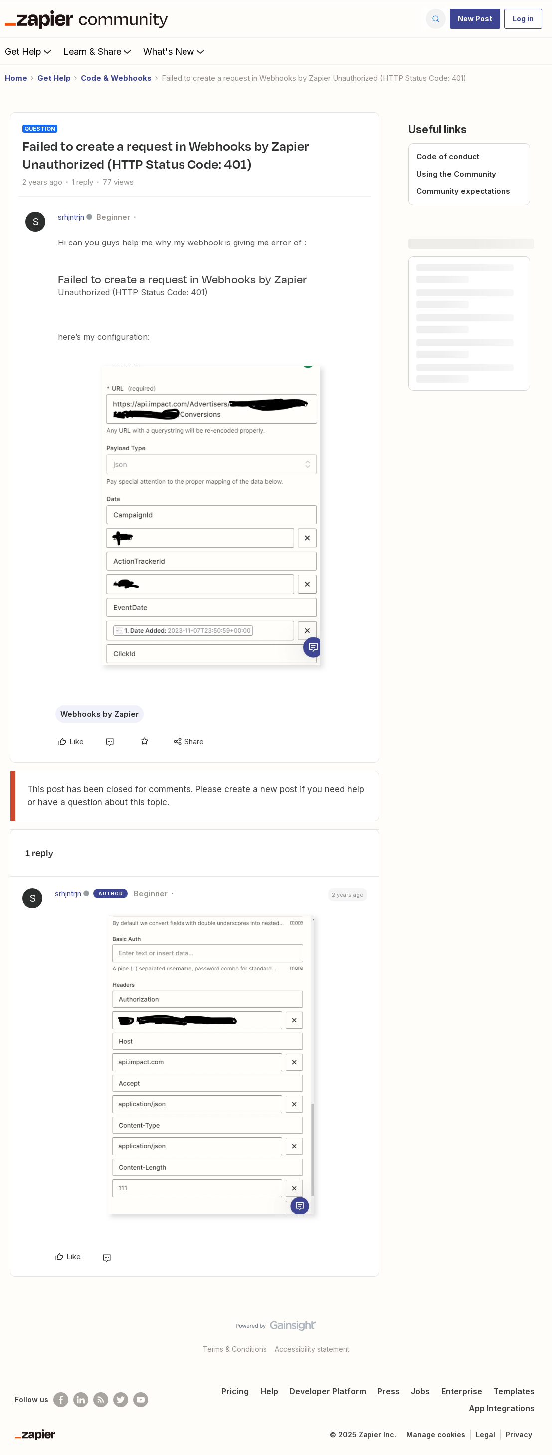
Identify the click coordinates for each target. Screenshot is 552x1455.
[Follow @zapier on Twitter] (120, 1399)
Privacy (519, 1434)
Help (269, 1391)
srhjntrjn (71, 217)
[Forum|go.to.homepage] (89, 19)
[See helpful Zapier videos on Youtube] (140, 1399)
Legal (485, 1434)
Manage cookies (435, 1434)
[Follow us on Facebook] (60, 1399)
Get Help (29, 51)
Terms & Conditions (235, 1349)
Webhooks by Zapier (99, 714)
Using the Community (456, 174)
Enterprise (461, 1391)
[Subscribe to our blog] (100, 1399)
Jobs (420, 1391)
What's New (174, 51)
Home (16, 78)
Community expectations (463, 191)
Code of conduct (447, 156)
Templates (514, 1391)
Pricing (235, 1391)
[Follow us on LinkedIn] (80, 1399)
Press (388, 1391)
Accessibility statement (312, 1349)
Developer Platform (327, 1391)
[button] (475, 19)
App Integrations (502, 1408)
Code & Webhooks (116, 78)
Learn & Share (98, 51)
